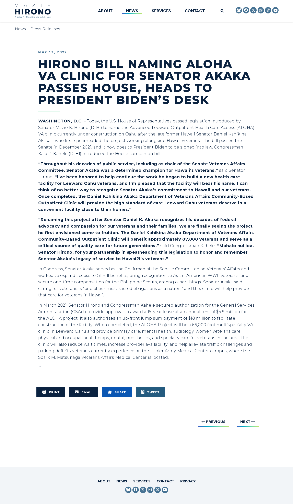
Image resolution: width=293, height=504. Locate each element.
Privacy (188, 481)
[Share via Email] (83, 392)
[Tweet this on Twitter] (150, 392)
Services (161, 11)
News (132, 11)
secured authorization (180, 305)
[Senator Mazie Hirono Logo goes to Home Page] (35, 11)
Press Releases (45, 29)
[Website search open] (220, 11)
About (105, 11)
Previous (216, 421)
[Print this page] (50, 392)
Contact (195, 11)
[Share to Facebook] (117, 392)
